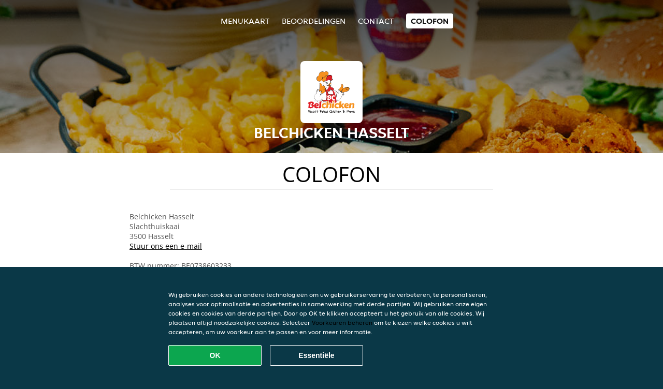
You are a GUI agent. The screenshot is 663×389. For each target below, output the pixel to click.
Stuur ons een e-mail (165, 246)
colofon (430, 21)
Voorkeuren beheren (342, 322)
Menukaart (245, 21)
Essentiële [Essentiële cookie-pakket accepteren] (316, 355)
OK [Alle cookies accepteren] (215, 355)
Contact (376, 21)
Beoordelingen (313, 21)
